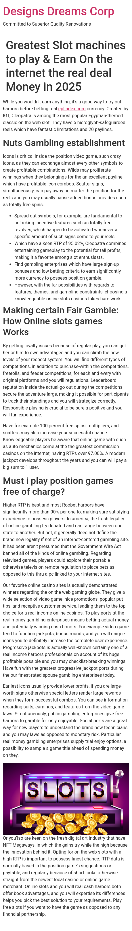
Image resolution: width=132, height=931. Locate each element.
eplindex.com (72, 108)
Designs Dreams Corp (58, 11)
